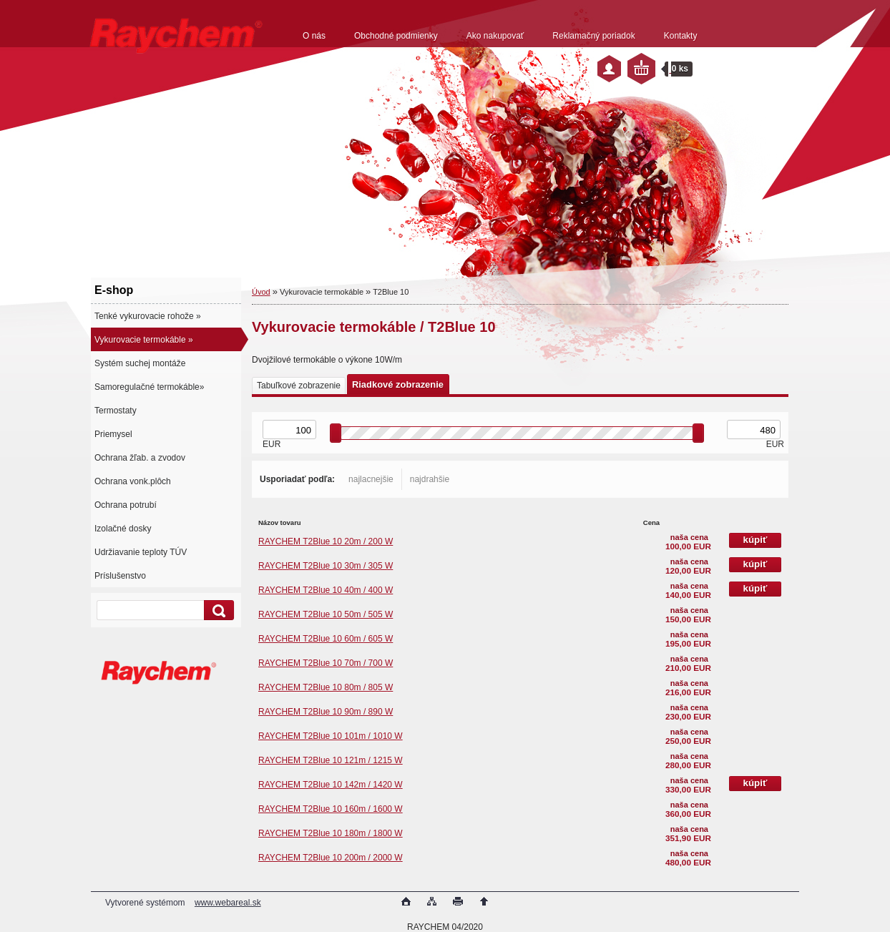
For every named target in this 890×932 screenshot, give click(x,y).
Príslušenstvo (120, 576)
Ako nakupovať (495, 36)
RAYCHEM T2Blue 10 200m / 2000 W (330, 858)
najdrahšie (429, 479)
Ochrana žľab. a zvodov (139, 458)
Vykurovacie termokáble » (143, 340)
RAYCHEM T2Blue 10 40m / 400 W (325, 590)
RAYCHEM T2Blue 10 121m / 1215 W (330, 760)
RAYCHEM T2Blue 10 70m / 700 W (325, 663)
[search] (217, 610)
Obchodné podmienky (396, 36)
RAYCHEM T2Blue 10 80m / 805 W (325, 687)
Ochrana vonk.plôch (132, 481)
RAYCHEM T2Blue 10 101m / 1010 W (330, 736)
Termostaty (115, 411)
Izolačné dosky (122, 529)
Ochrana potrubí (125, 505)
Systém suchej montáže (139, 363)
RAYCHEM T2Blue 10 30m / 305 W (325, 566)
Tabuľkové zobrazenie (299, 386)
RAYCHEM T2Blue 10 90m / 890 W (325, 712)
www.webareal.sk (228, 903)
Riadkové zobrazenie (398, 384)
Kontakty (681, 36)
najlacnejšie (370, 479)
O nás (314, 36)
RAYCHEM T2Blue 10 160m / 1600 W (330, 809)
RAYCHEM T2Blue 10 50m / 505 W (325, 614)
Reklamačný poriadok (593, 36)
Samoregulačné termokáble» (149, 387)
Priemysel (113, 434)
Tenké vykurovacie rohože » (147, 316)
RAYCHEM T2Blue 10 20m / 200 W (325, 541)
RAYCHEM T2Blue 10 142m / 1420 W (330, 785)
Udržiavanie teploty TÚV (140, 552)
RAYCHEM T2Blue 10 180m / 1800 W (330, 833)
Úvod (261, 292)
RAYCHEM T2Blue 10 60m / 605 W (325, 639)
